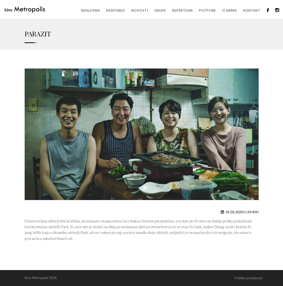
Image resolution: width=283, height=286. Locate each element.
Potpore (207, 10)
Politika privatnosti (248, 278)
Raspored (115, 10)
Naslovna (90, 10)
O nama (229, 10)
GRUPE (160, 10)
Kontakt (251, 10)
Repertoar (182, 10)
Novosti (139, 10)
